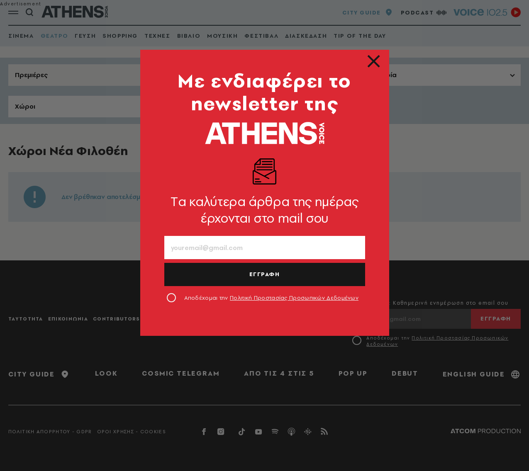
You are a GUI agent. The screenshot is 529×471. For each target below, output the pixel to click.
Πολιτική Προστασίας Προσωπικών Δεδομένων (294, 297)
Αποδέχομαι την (271, 297)
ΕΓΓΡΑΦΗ (264, 274)
